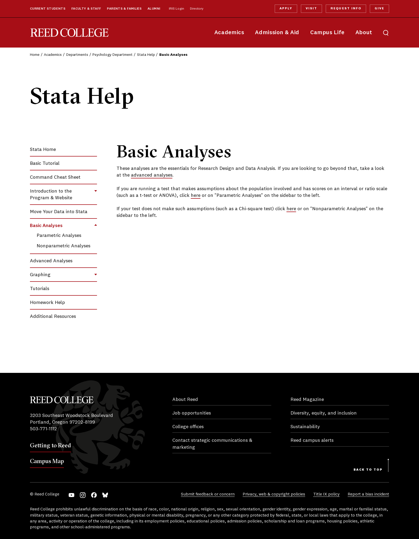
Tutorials (39, 288)
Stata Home (43, 149)
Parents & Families (124, 8)
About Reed (185, 399)
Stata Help (146, 55)
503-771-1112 (43, 429)
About (363, 33)
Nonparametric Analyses (63, 246)
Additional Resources (53, 316)
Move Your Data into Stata (58, 211)
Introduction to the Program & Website (51, 194)
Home (35, 55)
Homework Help (47, 302)
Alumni (154, 8)
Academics (229, 33)
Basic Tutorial (45, 163)
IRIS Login (176, 8)
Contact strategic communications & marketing (212, 444)
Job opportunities (191, 413)
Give (379, 8)
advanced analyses (151, 175)
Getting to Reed (50, 445)
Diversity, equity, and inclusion (323, 413)
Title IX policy (326, 494)
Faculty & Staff (86, 8)
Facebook (94, 495)
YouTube (71, 495)
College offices (188, 426)
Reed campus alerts (311, 440)
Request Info (346, 8)
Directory (196, 8)
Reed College (69, 32)
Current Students (47, 8)
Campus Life (327, 33)
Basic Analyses (46, 225)
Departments (77, 55)
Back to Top (368, 469)
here (195, 195)
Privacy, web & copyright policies (274, 494)
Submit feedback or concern (208, 494)
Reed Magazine (307, 399)
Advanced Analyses (51, 261)
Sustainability (305, 426)
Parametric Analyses (59, 235)
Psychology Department (112, 55)
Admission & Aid (277, 33)
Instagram (83, 495)
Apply (286, 8)
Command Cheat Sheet (55, 177)
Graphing (40, 274)
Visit (311, 8)
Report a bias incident (368, 494)
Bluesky (105, 495)
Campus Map (47, 461)
